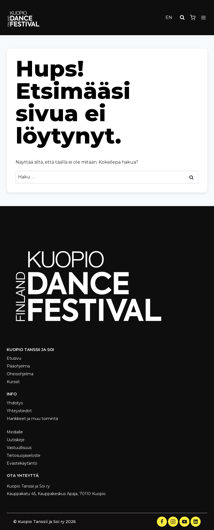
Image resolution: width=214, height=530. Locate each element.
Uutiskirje (16, 439)
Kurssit (13, 381)
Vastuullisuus (19, 447)
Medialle (15, 431)
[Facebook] (162, 522)
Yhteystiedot (19, 410)
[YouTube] (184, 522)
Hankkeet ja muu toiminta (32, 418)
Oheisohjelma (20, 373)
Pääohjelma (18, 366)
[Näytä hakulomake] (182, 18)
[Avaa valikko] (203, 17)
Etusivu (14, 358)
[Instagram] (173, 522)
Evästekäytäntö (22, 463)
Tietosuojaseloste (23, 455)
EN (169, 17)
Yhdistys (15, 402)
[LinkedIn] (196, 522)
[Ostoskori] (192, 17)
